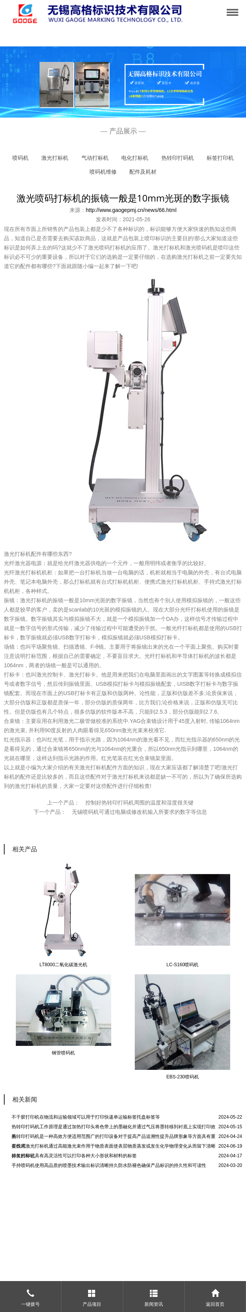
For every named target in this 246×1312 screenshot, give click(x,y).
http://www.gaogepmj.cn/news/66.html (131, 210)
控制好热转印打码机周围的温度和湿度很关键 (139, 803)
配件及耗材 (142, 172)
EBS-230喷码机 (182, 1077)
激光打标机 (54, 158)
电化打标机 (134, 158)
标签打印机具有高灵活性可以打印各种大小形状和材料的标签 (74, 1155)
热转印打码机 (177, 158)
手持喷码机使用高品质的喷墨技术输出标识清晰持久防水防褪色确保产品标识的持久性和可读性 (109, 1165)
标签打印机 (220, 158)
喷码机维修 (103, 172)
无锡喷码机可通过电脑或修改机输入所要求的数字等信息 (139, 812)
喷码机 (20, 158)
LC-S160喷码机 (182, 964)
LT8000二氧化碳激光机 (63, 964)
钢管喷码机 (63, 1053)
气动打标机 (95, 158)
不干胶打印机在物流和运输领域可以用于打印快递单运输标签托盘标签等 (86, 1117)
